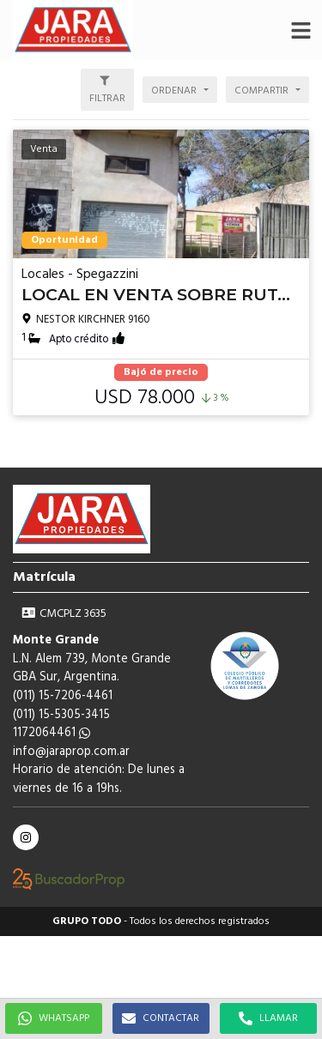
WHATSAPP (53, 1018)
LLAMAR (268, 1018)
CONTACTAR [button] (160, 1018)
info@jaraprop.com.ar (71, 752)
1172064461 (51, 733)
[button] (300, 30)
